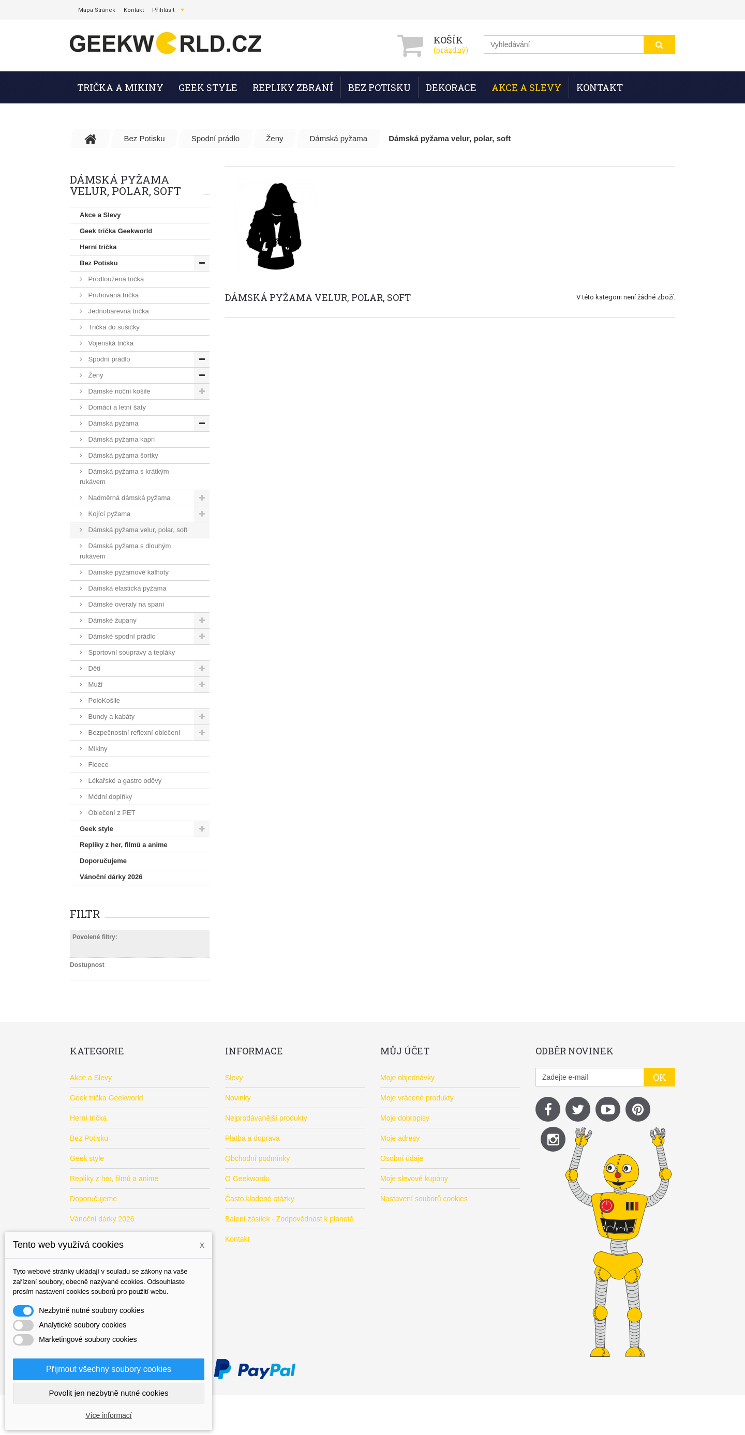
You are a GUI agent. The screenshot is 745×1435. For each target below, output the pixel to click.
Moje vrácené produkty (417, 1098)
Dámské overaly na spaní (125, 604)
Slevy (234, 1078)
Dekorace (451, 87)
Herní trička (98, 247)
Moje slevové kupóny (414, 1178)
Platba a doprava (252, 1138)
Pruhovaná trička (112, 295)
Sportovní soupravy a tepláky (130, 652)
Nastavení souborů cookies (424, 1199)
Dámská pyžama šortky (122, 455)
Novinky (238, 1098)
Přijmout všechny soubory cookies (108, 1369)
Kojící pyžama (108, 514)
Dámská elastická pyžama (126, 588)
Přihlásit (163, 10)
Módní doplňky (109, 796)
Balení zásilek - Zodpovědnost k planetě (289, 1219)
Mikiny (96, 748)
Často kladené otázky (259, 1199)
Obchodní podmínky (257, 1158)
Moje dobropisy (404, 1118)
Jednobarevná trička (117, 311)
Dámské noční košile (118, 391)
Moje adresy (400, 1138)
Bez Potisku (379, 87)
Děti (93, 668)
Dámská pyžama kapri (120, 439)
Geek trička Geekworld (116, 231)
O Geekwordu (247, 1178)
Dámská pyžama (112, 423)
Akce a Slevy (526, 87)
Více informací (108, 1415)
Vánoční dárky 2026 (111, 877)
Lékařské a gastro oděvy (123, 780)
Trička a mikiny (120, 87)
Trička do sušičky (113, 327)
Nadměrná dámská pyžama (128, 498)
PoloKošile (103, 700)
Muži (94, 684)
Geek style (207, 87)
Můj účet (404, 1051)
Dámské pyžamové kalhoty (127, 572)
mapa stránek (96, 10)
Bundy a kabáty (110, 716)
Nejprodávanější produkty (266, 1118)
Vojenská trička (109, 343)
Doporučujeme (103, 861)
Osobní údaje (401, 1158)
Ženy (94, 375)
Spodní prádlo (108, 359)
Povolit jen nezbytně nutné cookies (109, 1392)
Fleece (97, 764)
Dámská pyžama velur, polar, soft (136, 530)
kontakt (134, 10)
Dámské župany (111, 620)
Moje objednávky (407, 1078)
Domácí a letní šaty (116, 407)
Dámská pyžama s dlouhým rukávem (125, 551)
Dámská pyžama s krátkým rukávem (124, 476)
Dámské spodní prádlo (121, 636)
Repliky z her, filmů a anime (124, 845)
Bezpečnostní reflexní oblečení (133, 732)
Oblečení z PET (111, 813)
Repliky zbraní (292, 87)
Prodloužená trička (115, 279)
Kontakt (599, 87)
